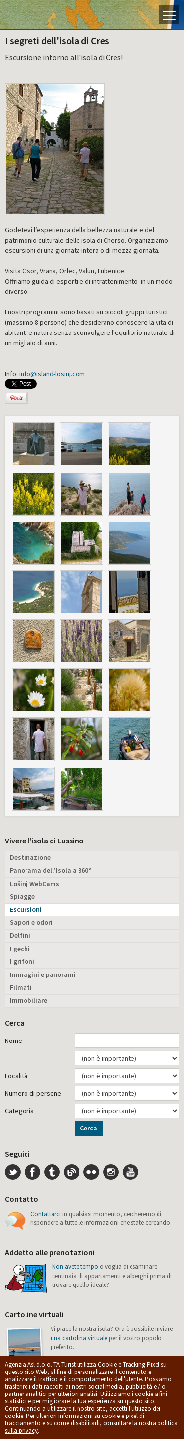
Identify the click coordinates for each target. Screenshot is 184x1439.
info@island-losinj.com (52, 373)
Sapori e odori (31, 922)
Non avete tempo (75, 1266)
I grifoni (22, 961)
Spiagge (22, 896)
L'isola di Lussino (42, 14)
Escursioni (26, 909)
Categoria (19, 1111)
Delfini (20, 935)
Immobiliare (28, 1000)
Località (16, 1075)
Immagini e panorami (43, 974)
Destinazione (30, 857)
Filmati (21, 987)
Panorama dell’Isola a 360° (50, 870)
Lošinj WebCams (34, 883)
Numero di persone (33, 1093)
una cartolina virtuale (79, 1338)
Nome (13, 1040)
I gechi (20, 948)
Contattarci (45, 1214)
